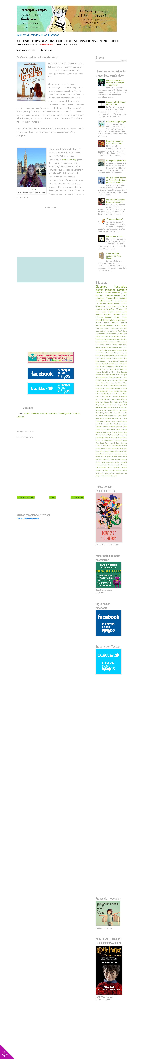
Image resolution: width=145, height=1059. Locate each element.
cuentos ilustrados (105, 289)
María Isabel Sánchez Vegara (113, 405)
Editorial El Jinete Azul (119, 358)
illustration (99, 459)
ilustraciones (100, 325)
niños (97, 473)
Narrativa (124, 407)
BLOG (65, 45)
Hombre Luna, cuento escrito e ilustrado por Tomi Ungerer (115, 82)
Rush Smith (115, 429)
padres (102, 473)
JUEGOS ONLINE (114, 41)
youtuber (109, 325)
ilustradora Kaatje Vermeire (105, 465)
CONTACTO (73, 45)
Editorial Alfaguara (102, 356)
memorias (112, 470)
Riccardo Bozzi (114, 427)
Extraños (115, 380)
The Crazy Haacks (107, 440)
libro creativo (122, 468)
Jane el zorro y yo (116, 388)
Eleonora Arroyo (107, 377)
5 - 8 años (117, 312)
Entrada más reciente (25, 497)
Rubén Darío (105, 429)
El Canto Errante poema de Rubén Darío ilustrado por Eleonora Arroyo (116, 180)
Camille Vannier (109, 339)
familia (98, 457)
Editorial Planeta (102, 320)
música (124, 470)
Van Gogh (112, 446)
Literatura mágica (116, 399)
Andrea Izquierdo (31, 413)
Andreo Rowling (69, 159)
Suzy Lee (107, 438)
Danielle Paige (117, 345)
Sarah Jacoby (105, 435)
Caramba (117, 339)
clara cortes (113, 451)
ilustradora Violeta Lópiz (108, 468)
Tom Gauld (100, 443)
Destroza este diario (114, 236)
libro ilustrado (107, 301)
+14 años (123, 326)
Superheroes (100, 438)
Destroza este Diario (115, 347)
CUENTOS (58, 45)
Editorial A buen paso (120, 353)
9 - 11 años (119, 328)
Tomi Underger (121, 443)
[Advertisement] (50, 318)
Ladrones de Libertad (119, 397)
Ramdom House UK (102, 427)
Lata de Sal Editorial (102, 399)
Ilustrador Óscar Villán (119, 383)
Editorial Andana (113, 303)
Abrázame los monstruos (108, 331)
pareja (107, 473)
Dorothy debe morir (109, 350)
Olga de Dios (109, 413)
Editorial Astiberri (105, 358)
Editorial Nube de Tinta (104, 369)
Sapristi (120, 432)
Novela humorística (120, 410)
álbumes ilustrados (111, 287)
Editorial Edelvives (103, 292)
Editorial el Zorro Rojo (111, 372)
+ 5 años (116, 301)
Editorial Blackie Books (116, 317)
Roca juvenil (123, 427)
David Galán (104, 347)
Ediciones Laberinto (106, 353)
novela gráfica (108, 309)
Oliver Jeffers (118, 413)
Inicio (52, 497)
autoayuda (115, 448)
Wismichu (104, 448)
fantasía (115, 323)
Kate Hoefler (100, 394)
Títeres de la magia (102, 446)
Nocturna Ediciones (48, 413)
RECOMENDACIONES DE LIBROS (26, 50)
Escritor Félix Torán (120, 377)
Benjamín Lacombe (112, 314)
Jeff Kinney (109, 391)
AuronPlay (123, 336)
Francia (98, 383)
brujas (107, 451)
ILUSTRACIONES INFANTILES (88, 41)
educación (117, 454)
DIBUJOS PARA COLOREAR (39, 41)
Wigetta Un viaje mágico (116, 121)
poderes (112, 473)
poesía (118, 473)
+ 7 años (108, 298)
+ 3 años (110, 312)
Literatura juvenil (119, 292)
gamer (109, 457)
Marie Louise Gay (106, 402)
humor (125, 457)
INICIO (18, 41)
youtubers (100, 298)
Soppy (112, 435)
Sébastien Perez (116, 438)
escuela (124, 454)
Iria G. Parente (113, 320)
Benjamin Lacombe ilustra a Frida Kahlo (114, 142)
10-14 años (99, 328)
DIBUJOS (26, 41)
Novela (110, 410)
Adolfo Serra (122, 331)
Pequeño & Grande (119, 418)
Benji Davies (100, 339)
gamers (124, 323)
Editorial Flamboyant (120, 361)
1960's (105, 328)
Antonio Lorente (114, 336)
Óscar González (111, 476)
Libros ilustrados (120, 298)
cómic (108, 306)
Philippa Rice (100, 421)
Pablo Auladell (108, 416)
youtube (103, 476)
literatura (98, 470)
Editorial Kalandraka (114, 364)
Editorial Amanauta (114, 356)
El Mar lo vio (115, 375)
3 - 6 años (111, 328)
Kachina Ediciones (120, 391)
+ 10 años (118, 309)
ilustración (122, 289)
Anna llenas (104, 336)
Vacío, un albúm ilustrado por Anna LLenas (113, 255)
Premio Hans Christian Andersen (115, 424)
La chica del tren (105, 397)
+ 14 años (103, 312)
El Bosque (106, 375)
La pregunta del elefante (116, 160)
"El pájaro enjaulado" (114, 219)
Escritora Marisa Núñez (104, 380)
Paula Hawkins (105, 418)
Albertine (120, 334)
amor (109, 448)
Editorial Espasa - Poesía (104, 361)
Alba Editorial (100, 334)
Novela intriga (100, 413)
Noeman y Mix (101, 410)
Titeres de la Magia (120, 440)
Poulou (101, 424)
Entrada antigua (77, 497)
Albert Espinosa (111, 334)
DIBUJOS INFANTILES (71, 41)
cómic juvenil (109, 454)
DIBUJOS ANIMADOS (56, 41)
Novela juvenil (64, 413)
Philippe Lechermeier (112, 421)
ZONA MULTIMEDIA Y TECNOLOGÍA (27, 45)
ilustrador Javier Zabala (111, 459)
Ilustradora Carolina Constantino (106, 386)
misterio (118, 470)
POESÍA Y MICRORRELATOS (46, 50)
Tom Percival (110, 443)
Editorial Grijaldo (101, 364)
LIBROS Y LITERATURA (46, 45)
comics (107, 323)
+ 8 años (117, 326)
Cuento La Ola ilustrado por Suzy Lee (115, 103)
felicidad (103, 457)
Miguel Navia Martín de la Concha (109, 407)
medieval (105, 470)
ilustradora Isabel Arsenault (116, 462)
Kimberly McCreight (118, 394)
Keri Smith (107, 394)
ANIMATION (103, 41)
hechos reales (117, 457)
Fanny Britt (123, 380)
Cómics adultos (105, 345)
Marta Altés (118, 402)
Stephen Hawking (121, 435)
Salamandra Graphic (110, 432)
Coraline (103, 342)
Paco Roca (117, 416)
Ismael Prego (104, 388)
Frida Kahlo (105, 383)
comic (98, 301)
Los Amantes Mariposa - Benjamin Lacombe (116, 200)
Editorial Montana (121, 366)
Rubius (98, 429)
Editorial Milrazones (107, 366)
